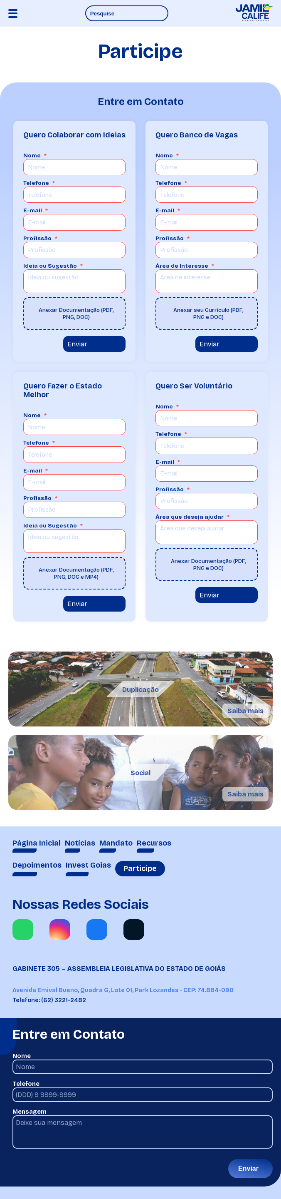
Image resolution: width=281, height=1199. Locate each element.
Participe (140, 868)
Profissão (37, 238)
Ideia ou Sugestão (50, 265)
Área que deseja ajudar (189, 516)
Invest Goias (88, 865)
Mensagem (29, 1111)
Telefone (36, 183)
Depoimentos (37, 865)
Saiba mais (245, 711)
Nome (32, 155)
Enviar (77, 344)
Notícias (80, 843)
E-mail (32, 210)
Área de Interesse (181, 265)
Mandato (116, 843)
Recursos (154, 843)
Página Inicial (36, 843)
